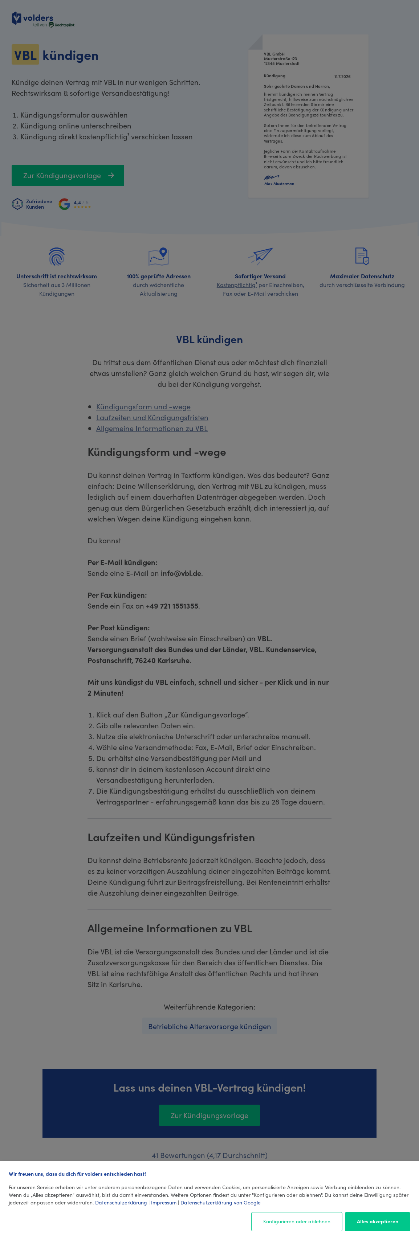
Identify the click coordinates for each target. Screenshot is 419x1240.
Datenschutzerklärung (121, 1202)
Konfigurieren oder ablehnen (296, 1221)
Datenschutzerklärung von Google (220, 1202)
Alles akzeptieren (377, 1221)
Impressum (163, 1202)
